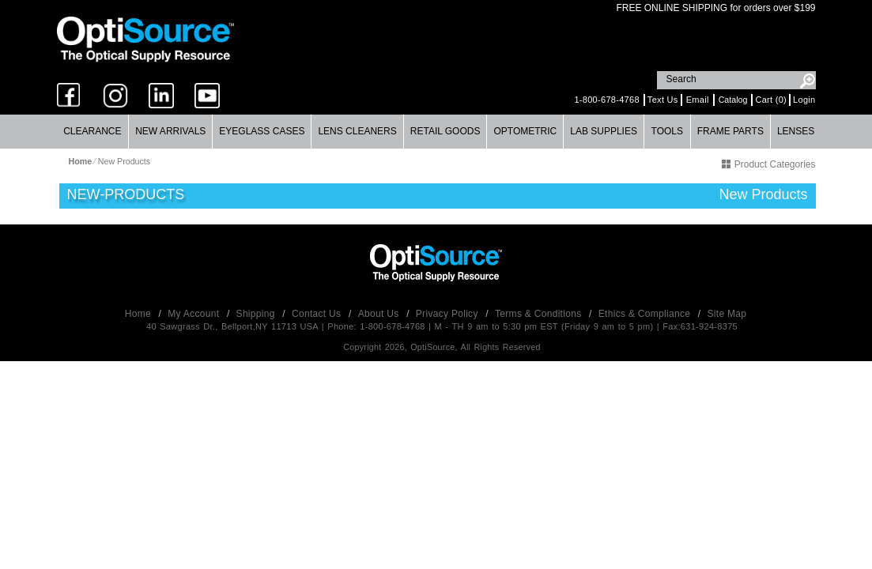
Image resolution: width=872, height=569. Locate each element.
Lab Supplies (603, 131)
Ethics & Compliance (645, 313)
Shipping (257, 313)
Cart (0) (771, 99)
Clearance (92, 131)
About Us (380, 313)
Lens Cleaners (357, 131)
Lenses (795, 131)
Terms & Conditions (539, 313)
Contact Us (318, 313)
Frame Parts (730, 131)
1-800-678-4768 (606, 99)
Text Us (662, 99)
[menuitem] (93, 132)
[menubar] (436, 132)
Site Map (727, 313)
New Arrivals (170, 131)
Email (697, 99)
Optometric (525, 131)
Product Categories (768, 164)
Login (804, 99)
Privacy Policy (448, 313)
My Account (195, 313)
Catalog (733, 99)
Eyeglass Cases (261, 131)
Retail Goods (445, 131)
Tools (667, 131)
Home (139, 313)
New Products (124, 161)
